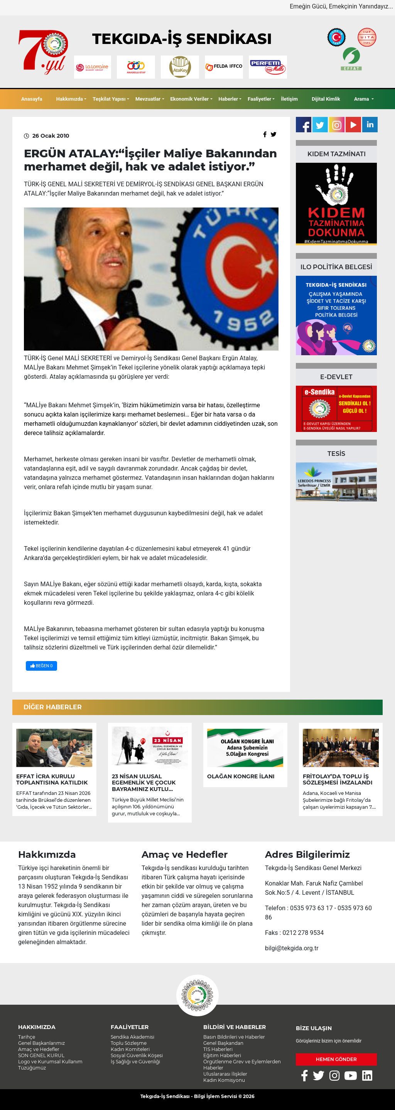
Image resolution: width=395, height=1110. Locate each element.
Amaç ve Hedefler (38, 1049)
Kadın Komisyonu (224, 1080)
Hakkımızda (69, 99)
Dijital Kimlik (326, 99)
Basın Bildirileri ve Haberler (234, 1037)
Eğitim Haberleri (222, 1055)
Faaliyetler (259, 99)
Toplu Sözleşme (129, 1043)
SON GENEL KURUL (41, 1055)
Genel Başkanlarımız (41, 1043)
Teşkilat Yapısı (109, 99)
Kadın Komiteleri (130, 1049)
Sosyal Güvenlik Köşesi (137, 1055)
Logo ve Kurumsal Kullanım (50, 1061)
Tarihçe (26, 1037)
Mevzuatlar (147, 99)
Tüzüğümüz (32, 1068)
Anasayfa (31, 99)
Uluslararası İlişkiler (225, 1074)
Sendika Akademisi (132, 1037)
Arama (362, 99)
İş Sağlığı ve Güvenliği (135, 1061)
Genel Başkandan (223, 1043)
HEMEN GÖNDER (336, 1059)
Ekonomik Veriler (189, 99)
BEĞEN (41, 665)
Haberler (228, 99)
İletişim (289, 99)
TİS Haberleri (218, 1049)
